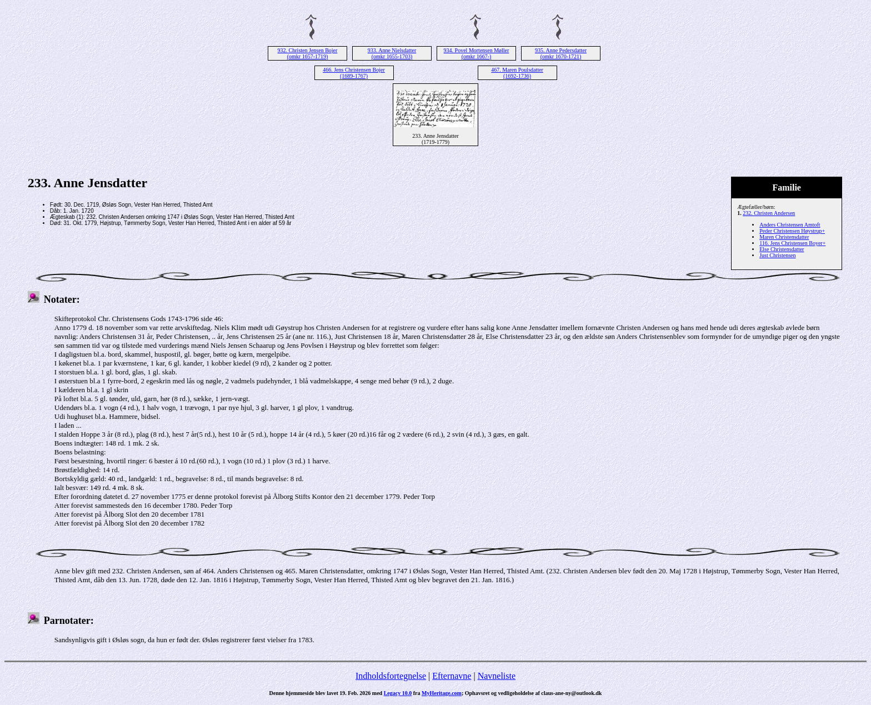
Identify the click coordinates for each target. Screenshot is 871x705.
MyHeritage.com (442, 693)
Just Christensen (777, 255)
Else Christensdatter (781, 249)
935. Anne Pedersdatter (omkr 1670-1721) (561, 53)
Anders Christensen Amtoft (789, 225)
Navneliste (496, 676)
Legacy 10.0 (398, 693)
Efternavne (451, 676)
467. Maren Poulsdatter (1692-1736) (517, 73)
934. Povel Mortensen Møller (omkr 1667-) (476, 53)
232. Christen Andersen (769, 213)
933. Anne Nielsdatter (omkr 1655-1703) (392, 53)
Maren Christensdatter (784, 237)
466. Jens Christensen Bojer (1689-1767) (354, 73)
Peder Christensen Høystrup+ (792, 231)
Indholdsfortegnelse (391, 676)
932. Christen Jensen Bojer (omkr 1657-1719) (308, 53)
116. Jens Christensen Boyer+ (792, 243)
